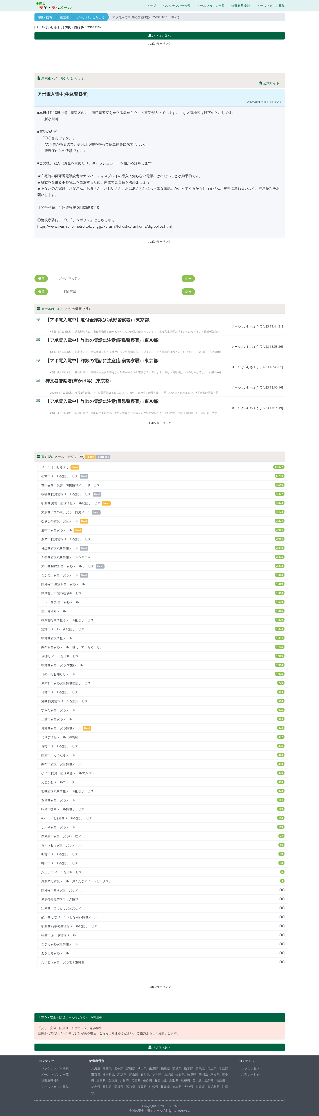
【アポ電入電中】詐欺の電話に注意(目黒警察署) (93, 401)
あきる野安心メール (163, 953)
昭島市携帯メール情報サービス (163, 809)
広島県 (208, 1080)
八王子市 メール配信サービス (163, 872)
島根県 (185, 1080)
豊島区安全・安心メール (163, 800)
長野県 (180, 1074)
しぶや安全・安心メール (163, 827)
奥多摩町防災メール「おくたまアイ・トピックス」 (163, 881)
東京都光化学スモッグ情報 (163, 899)
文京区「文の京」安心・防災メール (163, 512)
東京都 (64, 17)
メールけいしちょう (91, 17)
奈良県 (147, 1080)
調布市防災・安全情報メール (163, 764)
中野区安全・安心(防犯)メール (163, 665)
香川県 (107, 1087)
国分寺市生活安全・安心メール (163, 890)
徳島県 (95, 1087)
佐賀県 (153, 1087)
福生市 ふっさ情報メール (163, 935)
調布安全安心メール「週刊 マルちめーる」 (163, 647)
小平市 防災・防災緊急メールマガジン (163, 773)
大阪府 (124, 1080)
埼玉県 (211, 1068)
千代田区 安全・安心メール (163, 602)
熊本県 (177, 1087)
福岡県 (142, 1087)
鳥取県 (173, 1080)
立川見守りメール (163, 611)
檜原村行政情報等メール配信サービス (163, 620)
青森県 (107, 1068)
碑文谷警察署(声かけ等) (68, 381)
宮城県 (130, 1068)
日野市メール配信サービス (163, 692)
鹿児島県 (213, 1087)
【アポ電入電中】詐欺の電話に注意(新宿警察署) (93, 361)
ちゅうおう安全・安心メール (163, 845)
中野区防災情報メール (163, 638)
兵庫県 (136, 1080)
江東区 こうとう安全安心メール (163, 908)
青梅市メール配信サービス (163, 746)
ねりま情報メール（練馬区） (163, 737)
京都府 (112, 1080)
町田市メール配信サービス (163, 863)
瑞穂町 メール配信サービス (163, 656)
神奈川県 (109, 1074)
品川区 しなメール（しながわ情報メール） (163, 917)
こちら (103, 1033)
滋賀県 (101, 1080)
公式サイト (269, 83)
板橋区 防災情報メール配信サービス (163, 494)
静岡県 (203, 1074)
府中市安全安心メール (163, 530)
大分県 (188, 1087)
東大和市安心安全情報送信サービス (163, 683)
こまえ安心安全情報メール (163, 944)
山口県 (220, 1080)
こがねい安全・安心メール (163, 575)
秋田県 (142, 1068)
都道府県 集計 (241, 6)
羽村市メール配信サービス (163, 854)
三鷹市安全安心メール (163, 719)
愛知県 (215, 1074)
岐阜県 (191, 1074)
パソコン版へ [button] (159, 36)
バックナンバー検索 (176, 6)
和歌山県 (161, 1080)
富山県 (133, 1074)
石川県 (145, 1074)
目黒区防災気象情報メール (163, 548)
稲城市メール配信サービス (163, 476)
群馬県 (200, 1068)
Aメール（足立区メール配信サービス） (163, 818)
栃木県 (188, 1068)
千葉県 (223, 1068)
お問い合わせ (250, 1074)
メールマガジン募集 (271, 6)
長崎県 (165, 1087)
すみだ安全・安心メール (163, 710)
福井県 (156, 1074)
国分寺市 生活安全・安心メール (163, 584)
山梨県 (168, 1074)
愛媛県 (118, 1087)
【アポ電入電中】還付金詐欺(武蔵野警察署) (88, 320)
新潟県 (121, 1074)
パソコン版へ (250, 1068)
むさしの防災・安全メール (163, 521)
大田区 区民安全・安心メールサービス (163, 566)
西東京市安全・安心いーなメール (163, 836)
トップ (151, 6)
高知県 (130, 1087)
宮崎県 (200, 1087)
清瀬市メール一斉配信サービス (163, 629)
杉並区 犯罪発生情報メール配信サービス (163, 926)
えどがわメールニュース (163, 782)
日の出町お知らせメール (163, 674)
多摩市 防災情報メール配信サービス (163, 539)
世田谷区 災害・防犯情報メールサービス (163, 485)
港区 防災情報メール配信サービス (163, 701)
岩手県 (118, 1068)
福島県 (165, 1068)
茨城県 (177, 1068)
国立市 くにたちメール (163, 755)
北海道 (95, 1068)
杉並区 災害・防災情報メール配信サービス (163, 503)
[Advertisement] (160, 57)
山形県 (153, 1068)
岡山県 (197, 1080)
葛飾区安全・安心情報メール (163, 728)
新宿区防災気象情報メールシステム (163, 557)
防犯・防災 (44, 17)
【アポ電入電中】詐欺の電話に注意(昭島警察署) (93, 340)
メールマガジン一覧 (211, 6)
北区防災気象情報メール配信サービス (163, 791)
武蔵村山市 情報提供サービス (163, 593)
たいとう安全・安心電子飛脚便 (163, 962)
